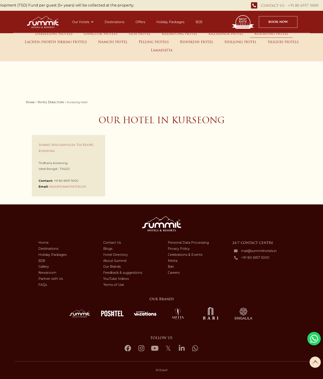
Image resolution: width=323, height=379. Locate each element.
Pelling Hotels (154, 42)
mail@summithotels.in (67, 186)
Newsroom (47, 273)
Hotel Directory (51, 102)
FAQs (42, 285)
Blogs (107, 249)
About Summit (115, 261)
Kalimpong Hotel (179, 33)
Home (30, 102)
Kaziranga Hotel (225, 33)
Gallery (43, 267)
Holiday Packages (170, 22)
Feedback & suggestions (122, 273)
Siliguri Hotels (283, 42)
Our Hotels (82, 22)
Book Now (278, 22)
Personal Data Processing (188, 243)
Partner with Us (50, 279)
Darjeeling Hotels (53, 33)
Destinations (114, 22)
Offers (140, 22)
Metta (172, 261)
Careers (174, 273)
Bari (171, 267)
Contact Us (112, 243)
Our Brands (112, 267)
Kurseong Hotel (271, 33)
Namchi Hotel (112, 42)
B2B (199, 22)
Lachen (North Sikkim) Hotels (56, 42)
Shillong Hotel (240, 42)
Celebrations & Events (185, 255)
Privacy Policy (179, 249)
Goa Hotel (140, 33)
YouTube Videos (116, 279)
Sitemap (161, 370)
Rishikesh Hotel (196, 42)
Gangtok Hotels (101, 33)
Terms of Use (113, 285)
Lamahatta (161, 50)
